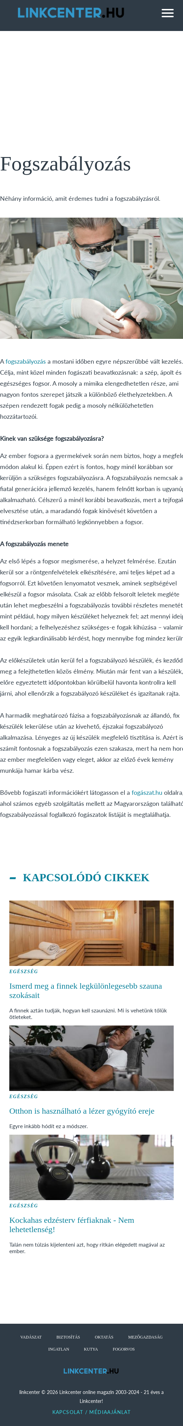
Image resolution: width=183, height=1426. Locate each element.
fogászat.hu (147, 792)
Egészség (23, 971)
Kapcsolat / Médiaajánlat (91, 1412)
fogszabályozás (26, 361)
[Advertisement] (91, 82)
